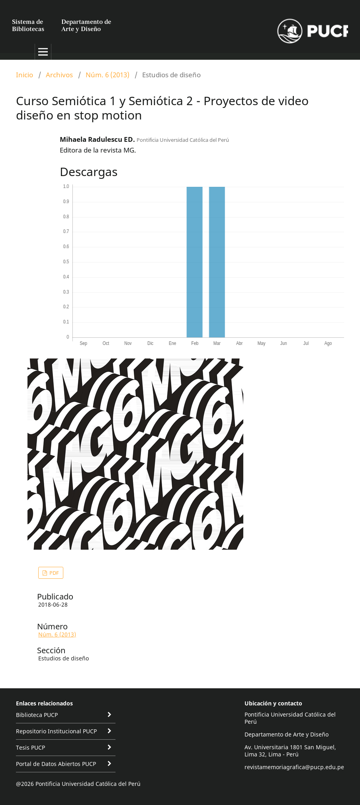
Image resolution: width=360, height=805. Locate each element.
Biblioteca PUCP (37, 715)
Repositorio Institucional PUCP (56, 731)
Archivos (59, 74)
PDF (53, 572)
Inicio (24, 74)
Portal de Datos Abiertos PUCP (56, 764)
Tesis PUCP (30, 747)
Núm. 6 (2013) (107, 74)
